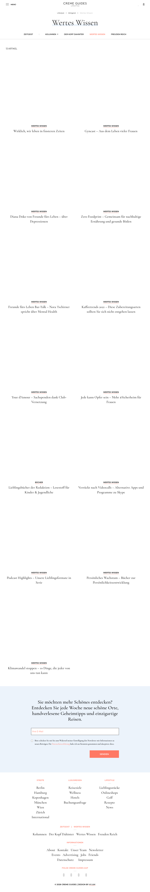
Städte (40, 780)
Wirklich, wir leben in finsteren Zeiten (38, 131)
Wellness (75, 793)
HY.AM (92, 884)
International (40, 817)
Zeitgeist (28, 34)
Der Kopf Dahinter (74, 34)
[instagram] (71, 876)
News (109, 807)
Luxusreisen (75, 780)
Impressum (85, 860)
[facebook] (64, 876)
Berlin (40, 788)
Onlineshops (109, 793)
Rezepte (109, 802)
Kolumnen (50, 34)
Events (56, 855)
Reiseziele (75, 788)
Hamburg (40, 793)
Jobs (83, 855)
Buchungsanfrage (75, 802)
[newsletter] (86, 876)
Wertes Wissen (97, 34)
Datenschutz (65, 860)
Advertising (70, 855)
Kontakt (62, 850)
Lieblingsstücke (109, 788)
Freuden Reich (118, 34)
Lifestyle (109, 780)
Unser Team (79, 850)
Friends (93, 855)
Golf (110, 798)
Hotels (75, 798)
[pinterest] (78, 876)
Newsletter (96, 850)
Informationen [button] (75, 842)
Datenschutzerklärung (61, 744)
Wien (40, 807)
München (40, 802)
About (51, 850)
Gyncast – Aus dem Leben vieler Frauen (111, 131)
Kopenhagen (40, 798)
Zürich (40, 812)
